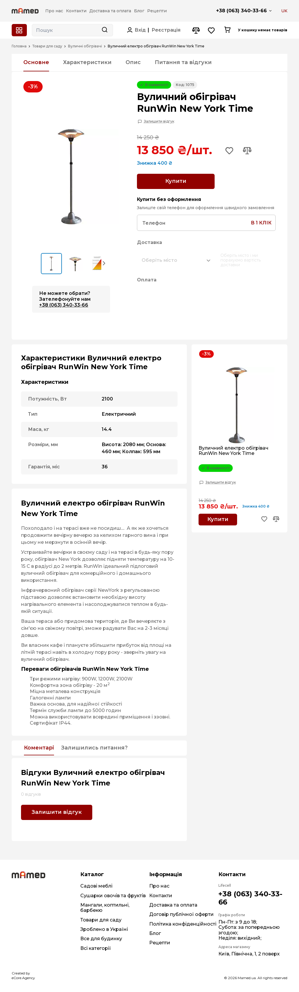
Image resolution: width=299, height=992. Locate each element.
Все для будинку (101, 938)
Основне (36, 62)
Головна (19, 46)
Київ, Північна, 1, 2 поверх (249, 954)
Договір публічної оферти (181, 914)
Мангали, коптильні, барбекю (104, 907)
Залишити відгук (159, 121)
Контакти (160, 895)
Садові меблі (96, 886)
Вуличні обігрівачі (85, 46)
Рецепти (159, 942)
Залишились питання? (94, 748)
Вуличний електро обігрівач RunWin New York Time (233, 451)
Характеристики (87, 62)
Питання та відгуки (183, 62)
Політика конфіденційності (182, 924)
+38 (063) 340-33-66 (241, 10)
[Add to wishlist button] (229, 151)
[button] (104, 263)
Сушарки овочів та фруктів (113, 895)
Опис (133, 62)
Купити (175, 181)
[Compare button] (196, 30)
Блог (155, 933)
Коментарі (39, 748)
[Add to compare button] (247, 151)
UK (284, 10)
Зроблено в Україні (104, 929)
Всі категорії (95, 948)
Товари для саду (47, 46)
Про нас (159, 886)
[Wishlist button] (211, 30)
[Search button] (104, 30)
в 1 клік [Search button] (261, 223)
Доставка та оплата (173, 905)
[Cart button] (227, 30)
